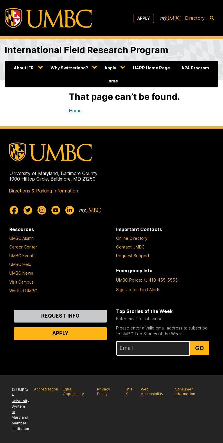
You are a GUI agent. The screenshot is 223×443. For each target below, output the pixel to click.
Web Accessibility (152, 391)
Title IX (129, 391)
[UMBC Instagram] (41, 210)
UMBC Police (128, 280)
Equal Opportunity (73, 391)
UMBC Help (20, 264)
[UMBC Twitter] (27, 210)
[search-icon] (212, 18)
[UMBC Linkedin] (69, 210)
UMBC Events (22, 255)
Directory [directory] (195, 18)
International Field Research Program (86, 49)
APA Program (195, 67)
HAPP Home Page (151, 67)
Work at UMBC (23, 290)
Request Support (132, 255)
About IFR (24, 67)
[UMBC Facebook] (14, 210)
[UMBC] (48, 18)
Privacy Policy (103, 391)
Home (111, 80)
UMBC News (21, 273)
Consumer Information (185, 391)
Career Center (23, 246)
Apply (143, 18)
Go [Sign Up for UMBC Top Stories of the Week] (199, 348)
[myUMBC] (171, 18)
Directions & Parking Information (43, 191)
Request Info (60, 316)
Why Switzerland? (69, 67)
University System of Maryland (20, 409)
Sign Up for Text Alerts (138, 289)
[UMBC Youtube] (55, 210)
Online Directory (132, 238)
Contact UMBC (130, 246)
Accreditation (46, 389)
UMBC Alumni (22, 238)
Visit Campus (21, 282)
